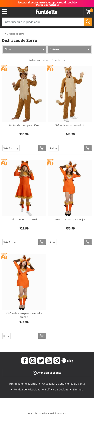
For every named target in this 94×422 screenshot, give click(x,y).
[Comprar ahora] (42, 148)
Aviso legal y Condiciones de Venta (63, 383)
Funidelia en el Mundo (23, 383)
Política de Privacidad (27, 389)
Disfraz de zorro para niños (24, 125)
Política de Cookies (56, 389)
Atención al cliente (47, 373)
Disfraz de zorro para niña (24, 219)
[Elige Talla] (11, 148)
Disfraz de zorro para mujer (70, 219)
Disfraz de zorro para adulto (70, 125)
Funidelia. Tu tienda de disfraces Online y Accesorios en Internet (46, 12)
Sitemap (78, 389)
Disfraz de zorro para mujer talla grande (24, 315)
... (3, 33)
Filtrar (8, 49)
